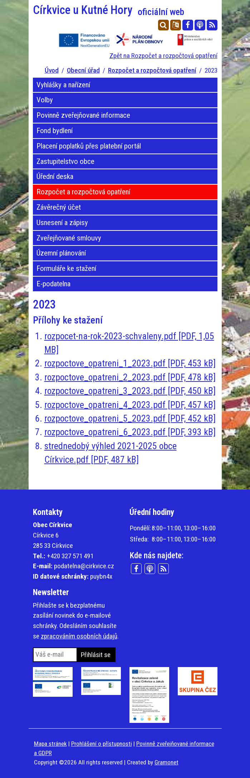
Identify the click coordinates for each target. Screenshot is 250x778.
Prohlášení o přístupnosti (101, 743)
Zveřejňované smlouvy (68, 238)
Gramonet (166, 762)
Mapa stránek (50, 743)
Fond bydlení (54, 130)
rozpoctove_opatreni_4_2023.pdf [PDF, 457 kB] (130, 404)
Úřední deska (54, 176)
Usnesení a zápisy (62, 222)
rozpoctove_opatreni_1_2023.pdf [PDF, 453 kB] (130, 363)
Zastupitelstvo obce (65, 161)
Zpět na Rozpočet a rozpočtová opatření (163, 56)
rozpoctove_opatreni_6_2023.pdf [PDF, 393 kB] (130, 432)
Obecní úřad (83, 70)
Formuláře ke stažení (66, 268)
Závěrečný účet (58, 207)
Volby (44, 100)
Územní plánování (61, 253)
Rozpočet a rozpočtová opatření (152, 70)
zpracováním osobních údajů (79, 636)
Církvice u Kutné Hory (108, 10)
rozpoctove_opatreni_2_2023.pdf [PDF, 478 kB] (130, 377)
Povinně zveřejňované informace (83, 115)
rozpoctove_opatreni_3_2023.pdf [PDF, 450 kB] (130, 390)
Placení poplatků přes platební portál (88, 146)
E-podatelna (53, 283)
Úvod (52, 70)
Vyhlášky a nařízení (63, 85)
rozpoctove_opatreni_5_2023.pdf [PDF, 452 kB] (130, 418)
